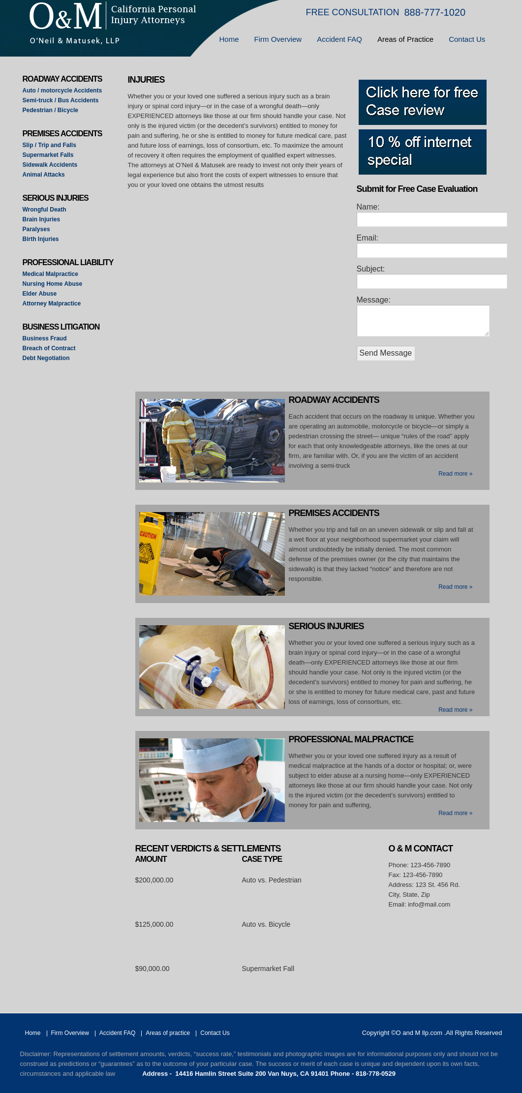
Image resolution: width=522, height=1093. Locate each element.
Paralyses (36, 229)
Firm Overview (278, 39)
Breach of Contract (49, 348)
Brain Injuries (42, 219)
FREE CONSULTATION (352, 12)
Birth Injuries (41, 239)
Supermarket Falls (48, 155)
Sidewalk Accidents (50, 164)
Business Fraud (45, 338)
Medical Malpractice (50, 274)
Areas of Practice (405, 39)
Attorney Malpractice (52, 303)
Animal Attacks (44, 174)
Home (229, 39)
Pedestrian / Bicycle (50, 110)
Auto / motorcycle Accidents (62, 90)
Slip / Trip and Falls (49, 145)
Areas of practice (168, 1033)
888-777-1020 (435, 12)
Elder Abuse (40, 293)
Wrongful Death (44, 209)
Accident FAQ (339, 39)
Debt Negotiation (46, 358)
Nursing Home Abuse (53, 283)
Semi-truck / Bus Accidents (61, 100)
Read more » (455, 473)
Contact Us (467, 39)
